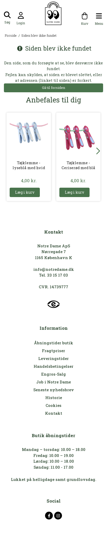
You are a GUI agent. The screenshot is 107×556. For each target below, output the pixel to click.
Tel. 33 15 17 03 (53, 275)
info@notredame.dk (53, 269)
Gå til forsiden (53, 87)
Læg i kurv (24, 192)
